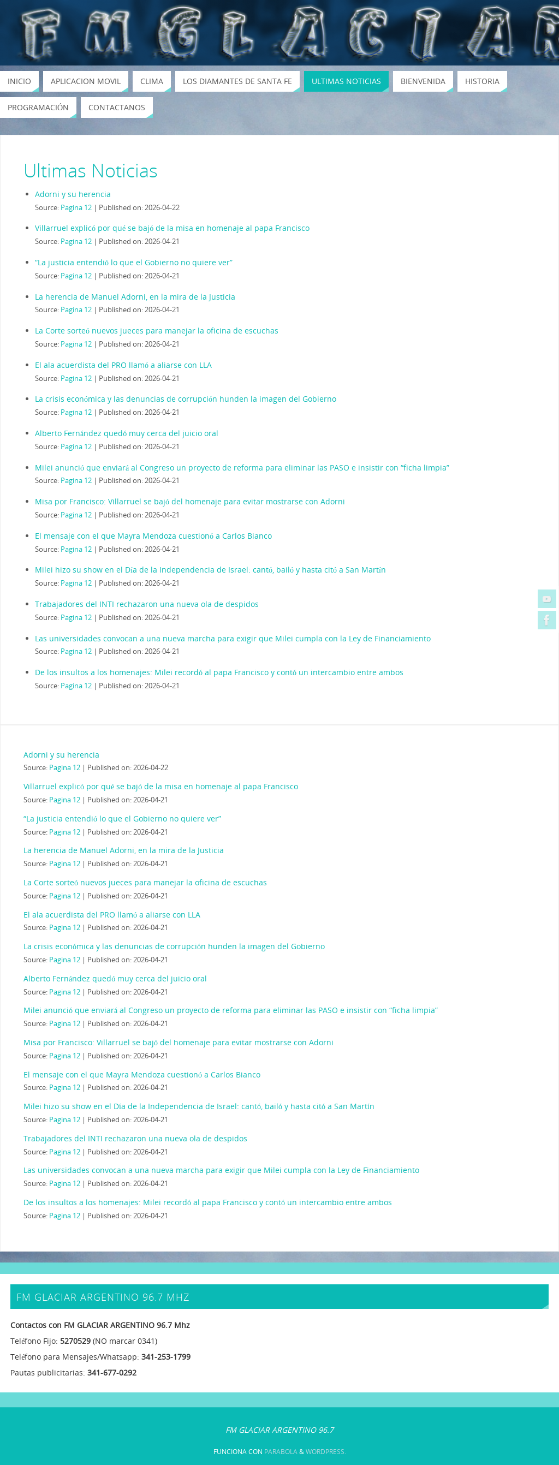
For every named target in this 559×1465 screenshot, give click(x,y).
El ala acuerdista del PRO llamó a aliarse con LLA (123, 365)
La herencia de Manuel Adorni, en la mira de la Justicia (135, 296)
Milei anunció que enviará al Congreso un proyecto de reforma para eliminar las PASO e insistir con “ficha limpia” (242, 467)
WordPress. (326, 1451)
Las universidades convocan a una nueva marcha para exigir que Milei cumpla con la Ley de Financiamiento (233, 638)
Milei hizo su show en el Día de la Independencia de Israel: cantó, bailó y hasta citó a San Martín (210, 569)
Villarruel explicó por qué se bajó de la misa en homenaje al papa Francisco (172, 228)
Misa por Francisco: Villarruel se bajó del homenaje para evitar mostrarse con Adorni (190, 501)
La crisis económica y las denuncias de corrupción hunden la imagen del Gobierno (185, 399)
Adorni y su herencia (73, 194)
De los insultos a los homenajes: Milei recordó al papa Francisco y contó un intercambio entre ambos (219, 672)
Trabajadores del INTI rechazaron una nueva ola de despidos (147, 604)
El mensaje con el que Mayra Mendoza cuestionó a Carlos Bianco (153, 536)
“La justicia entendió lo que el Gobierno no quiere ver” (134, 262)
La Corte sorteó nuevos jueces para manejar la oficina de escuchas (156, 330)
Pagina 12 (76, 207)
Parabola (281, 1451)
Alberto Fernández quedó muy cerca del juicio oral (126, 433)
